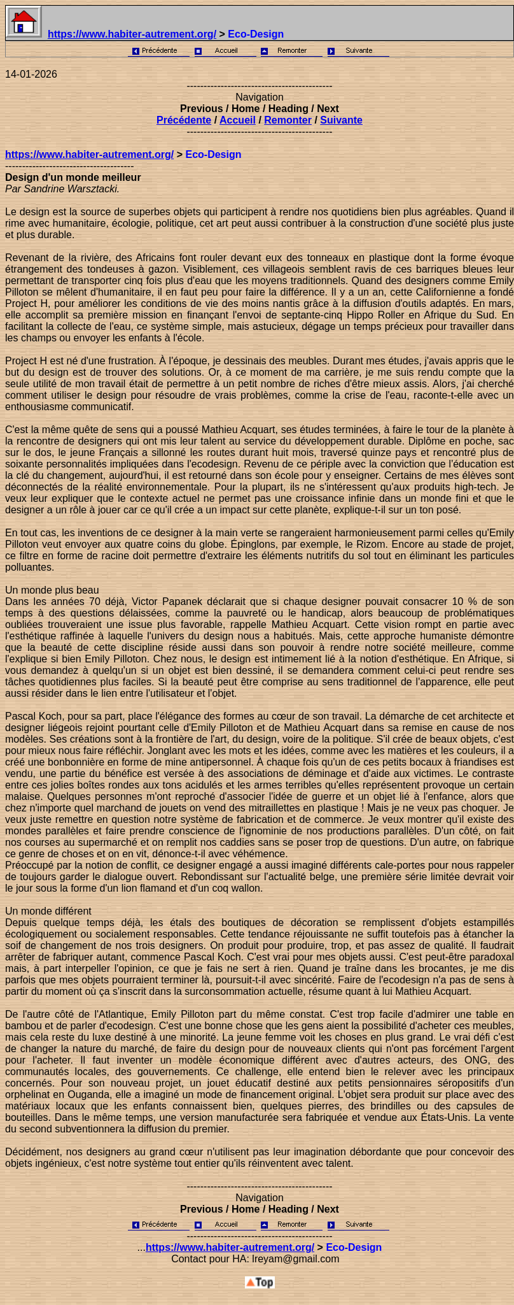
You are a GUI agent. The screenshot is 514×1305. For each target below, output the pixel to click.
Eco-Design (213, 154)
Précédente (183, 120)
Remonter (288, 120)
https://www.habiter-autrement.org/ (132, 34)
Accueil (237, 120)
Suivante (341, 120)
